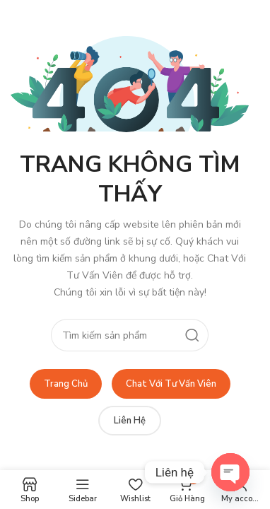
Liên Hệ (130, 420)
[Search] (129, 335)
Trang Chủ (66, 384)
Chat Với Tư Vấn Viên (171, 384)
